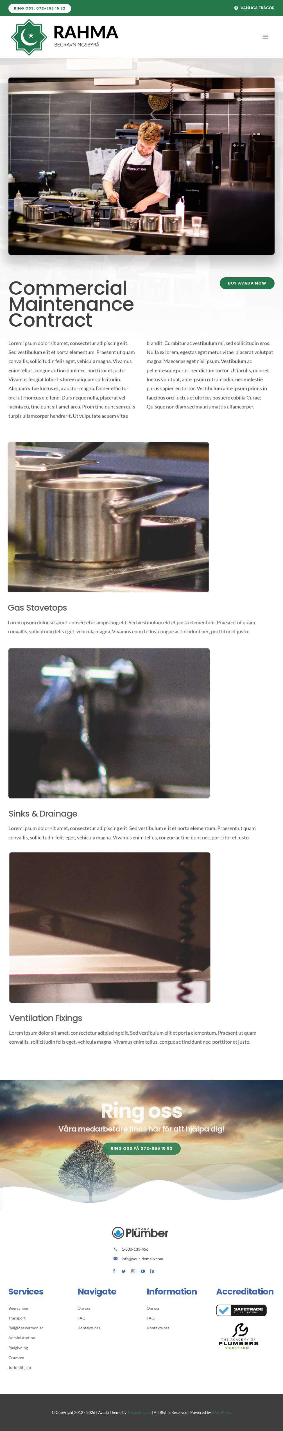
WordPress (222, 1412)
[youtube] (143, 1271)
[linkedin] (152, 1271)
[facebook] (114, 1271)
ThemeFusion (139, 1412)
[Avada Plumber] (64, 20)
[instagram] (133, 1271)
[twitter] (124, 1271)
